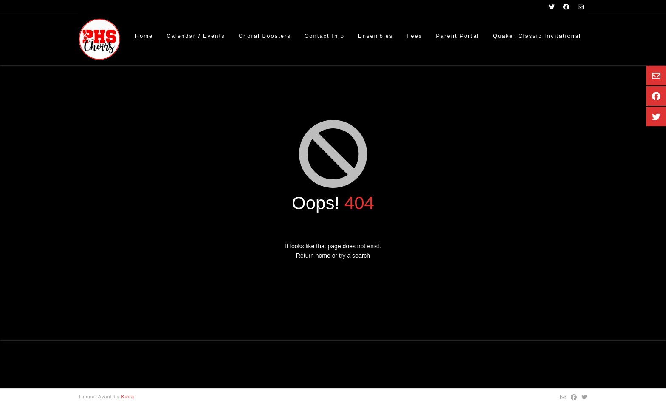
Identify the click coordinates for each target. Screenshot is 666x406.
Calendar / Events (195, 36)
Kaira (127, 396)
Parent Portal (457, 36)
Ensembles (375, 36)
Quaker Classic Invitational (537, 36)
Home (144, 36)
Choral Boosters (265, 36)
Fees (414, 36)
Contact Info (324, 36)
